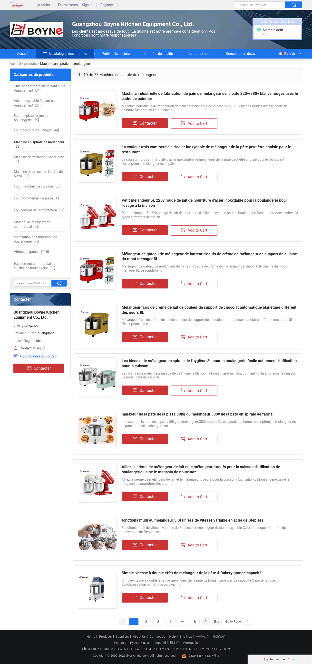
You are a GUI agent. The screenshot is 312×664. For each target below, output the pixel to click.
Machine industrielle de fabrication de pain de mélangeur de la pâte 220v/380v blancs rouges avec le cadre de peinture (210, 96)
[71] (39, 88)
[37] (39, 210)
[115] (31, 252)
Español (160, 642)
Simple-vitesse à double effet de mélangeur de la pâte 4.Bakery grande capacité (192, 573)
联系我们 (219, 636)
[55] (38, 174)
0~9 (227, 649)
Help (172, 636)
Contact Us (157, 636)
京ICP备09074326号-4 (200, 656)
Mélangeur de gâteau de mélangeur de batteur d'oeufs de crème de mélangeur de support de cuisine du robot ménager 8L (209, 256)
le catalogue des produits (65, 53)
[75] (35, 239)
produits (43, 5)
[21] (36, 103)
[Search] (248, 621)
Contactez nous (199, 54)
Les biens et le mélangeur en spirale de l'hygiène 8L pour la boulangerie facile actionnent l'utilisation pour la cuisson (209, 363)
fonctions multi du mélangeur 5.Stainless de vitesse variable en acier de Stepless (193, 520)
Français (286, 53)
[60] (31, 118)
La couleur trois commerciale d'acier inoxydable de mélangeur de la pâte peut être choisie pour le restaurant (206, 149)
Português (190, 642)
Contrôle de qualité (158, 54)
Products (105, 636)
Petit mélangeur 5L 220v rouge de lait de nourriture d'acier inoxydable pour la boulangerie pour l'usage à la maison (204, 203)
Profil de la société (116, 54)
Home (91, 636)
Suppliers (122, 636)
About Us (139, 636)
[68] (32, 224)
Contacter (39, 368)
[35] (37, 186)
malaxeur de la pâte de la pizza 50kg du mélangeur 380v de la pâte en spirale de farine (197, 414)
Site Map (186, 636)
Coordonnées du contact (39, 356)
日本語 (174, 642)
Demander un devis (240, 54)
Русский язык (140, 642)
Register (106, 5)
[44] (36, 130)
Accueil (22, 54)
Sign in (87, 5)
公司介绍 (202, 636)
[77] (39, 144)
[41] (39, 159)
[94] (34, 266)
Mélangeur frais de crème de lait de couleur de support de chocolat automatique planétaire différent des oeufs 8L (209, 310)
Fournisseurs (68, 5)
